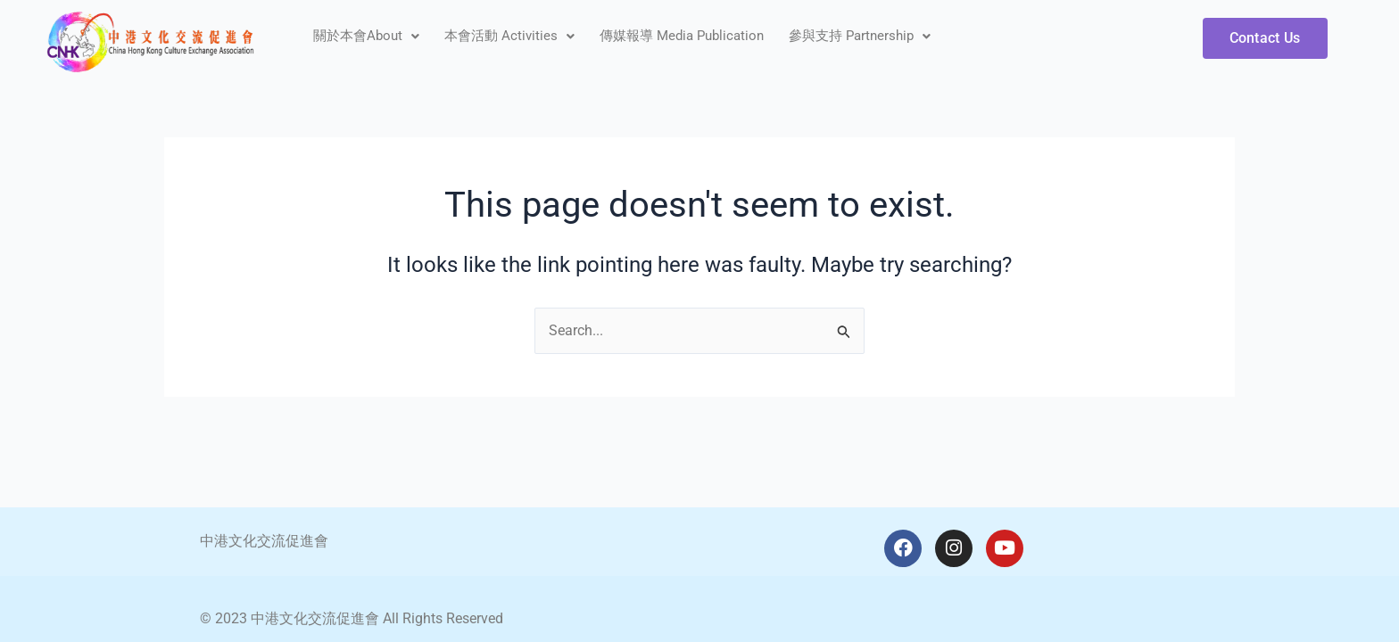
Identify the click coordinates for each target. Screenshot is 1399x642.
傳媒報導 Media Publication (682, 36)
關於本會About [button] (366, 36)
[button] (366, 36)
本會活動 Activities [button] (509, 36)
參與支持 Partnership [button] (860, 36)
